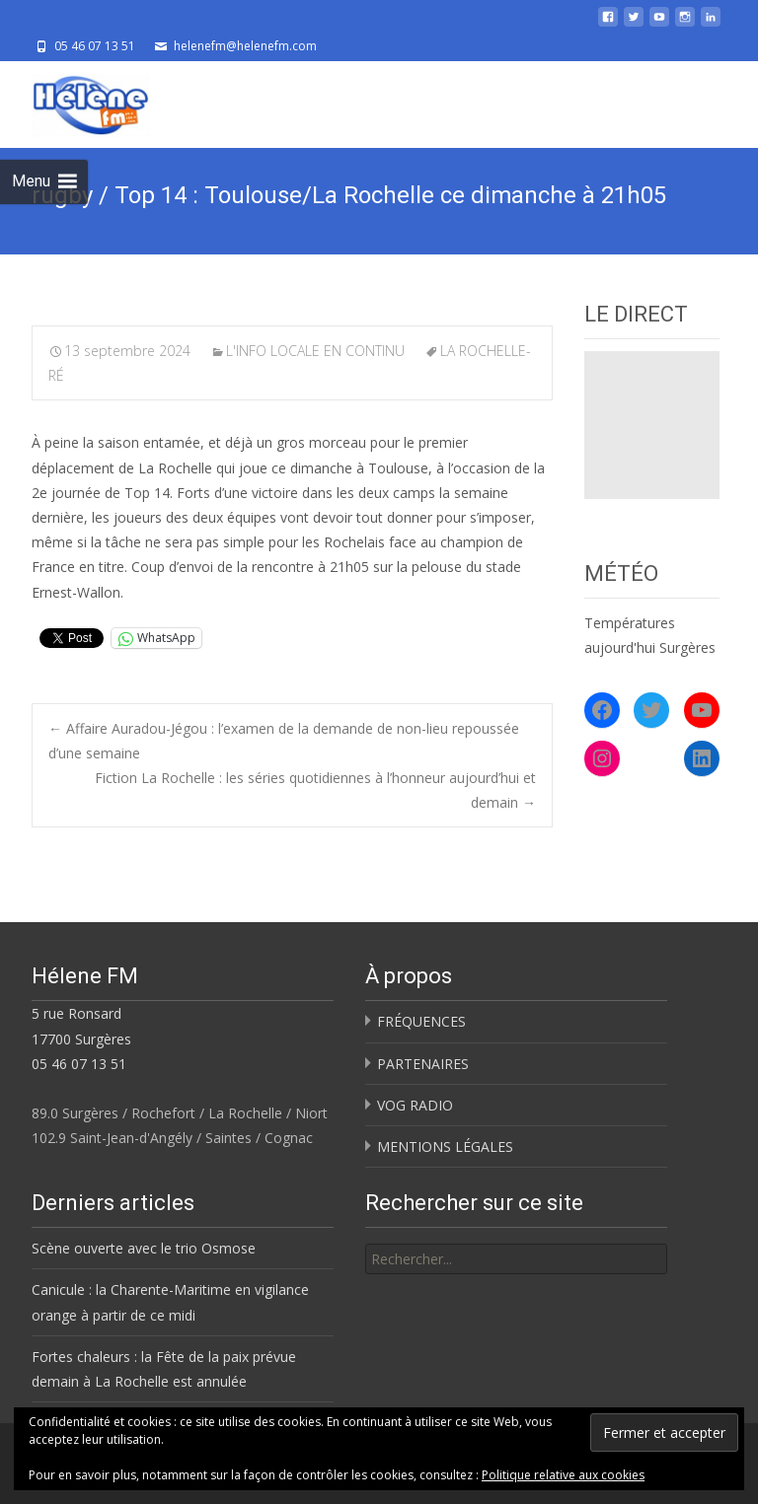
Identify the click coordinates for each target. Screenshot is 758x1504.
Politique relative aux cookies (563, 1475)
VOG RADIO (415, 1105)
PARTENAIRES (423, 1063)
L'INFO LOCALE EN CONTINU (315, 350)
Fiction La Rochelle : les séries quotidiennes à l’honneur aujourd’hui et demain (315, 790)
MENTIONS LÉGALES (445, 1146)
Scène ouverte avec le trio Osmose (144, 1248)
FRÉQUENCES (421, 1021)
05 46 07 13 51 (79, 1063)
